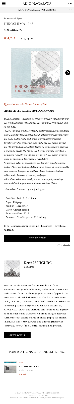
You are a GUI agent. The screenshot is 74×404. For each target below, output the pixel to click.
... (32, 39)
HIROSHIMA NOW (29, 367)
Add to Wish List (63, 245)
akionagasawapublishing (25, 226)
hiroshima (46, 226)
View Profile (17, 335)
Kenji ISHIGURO (13, 30)
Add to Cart (37, 238)
